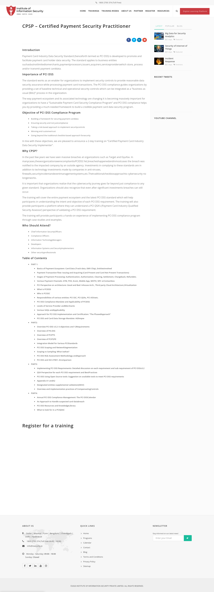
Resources (163, 11)
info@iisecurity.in (35, 546)
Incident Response (170, 60)
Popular (169, 26)
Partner (138, 11)
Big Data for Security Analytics (175, 35)
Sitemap (87, 566)
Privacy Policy (89, 561)
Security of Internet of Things (176, 47)
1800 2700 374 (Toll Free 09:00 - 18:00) (43, 541)
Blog (179, 26)
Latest (159, 26)
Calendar (87, 542)
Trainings (93, 11)
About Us (126, 11)
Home (83, 11)
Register (150, 11)
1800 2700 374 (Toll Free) (108, 3)
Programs (87, 538)
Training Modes (110, 11)
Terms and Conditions (93, 556)
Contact (86, 547)
